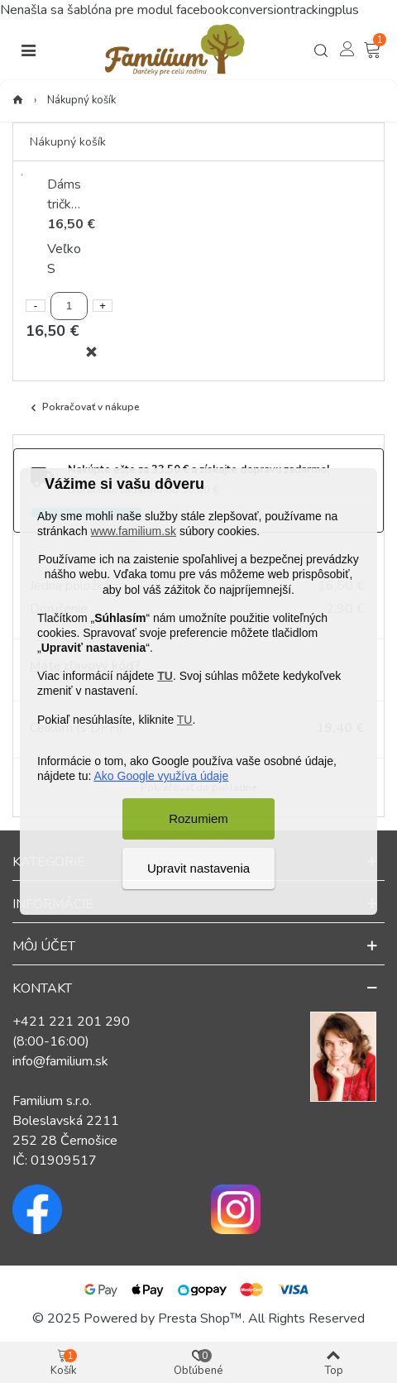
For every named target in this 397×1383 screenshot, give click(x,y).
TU (165, 675)
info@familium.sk (60, 1061)
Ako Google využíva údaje (161, 775)
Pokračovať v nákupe (83, 407)
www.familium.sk (133, 531)
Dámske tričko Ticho (63, 194)
